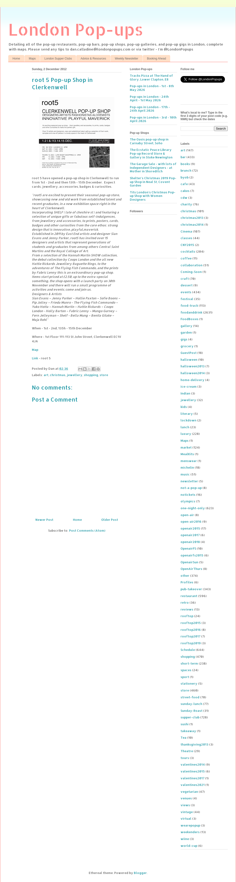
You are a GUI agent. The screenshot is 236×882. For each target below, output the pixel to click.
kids (184, 407)
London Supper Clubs (58, 58)
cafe (184, 184)
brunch (186, 170)
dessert (187, 285)
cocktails (188, 251)
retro (185, 602)
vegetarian (189, 791)
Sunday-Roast (191, 710)
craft (185, 278)
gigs (184, 339)
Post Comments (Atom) (87, 530)
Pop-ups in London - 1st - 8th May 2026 (152, 88)
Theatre (187, 751)
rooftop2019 (191, 643)
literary (187, 414)
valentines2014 (193, 764)
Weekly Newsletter (126, 58)
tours (185, 758)
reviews (187, 609)
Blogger (140, 873)
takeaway (188, 731)
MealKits (187, 454)
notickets (188, 494)
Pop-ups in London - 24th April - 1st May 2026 (149, 98)
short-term (189, 663)
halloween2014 (193, 373)
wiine (185, 839)
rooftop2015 (191, 623)
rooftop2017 (190, 636)
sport (185, 677)
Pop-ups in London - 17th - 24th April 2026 (150, 109)
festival (187, 299)
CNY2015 (187, 245)
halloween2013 (193, 366)
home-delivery (192, 380)
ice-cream (189, 386)
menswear (189, 461)
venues (186, 798)
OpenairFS (188, 548)
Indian (185, 393)
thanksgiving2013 (194, 744)
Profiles (187, 582)
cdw (184, 197)
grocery (187, 346)
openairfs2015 (192, 555)
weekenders (190, 832)
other (185, 575)
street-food (190, 697)
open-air (187, 515)
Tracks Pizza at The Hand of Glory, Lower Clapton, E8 (151, 77)
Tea (183, 737)
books (185, 164)
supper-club (190, 717)
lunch (185, 427)
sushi (185, 724)
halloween (189, 359)
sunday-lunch (191, 704)
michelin (187, 467)
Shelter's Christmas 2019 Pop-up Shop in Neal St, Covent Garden (153, 181)
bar (183, 157)
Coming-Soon (191, 272)
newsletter (189, 481)
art (46, 375)
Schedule (188, 650)
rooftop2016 (191, 630)
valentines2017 (192, 778)
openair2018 (190, 542)
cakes (185, 191)
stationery (189, 683)
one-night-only (193, 508)
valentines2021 (193, 785)
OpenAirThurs (191, 569)
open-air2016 (191, 521)
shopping (91, 375)
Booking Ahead (156, 58)
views (185, 805)
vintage (187, 812)
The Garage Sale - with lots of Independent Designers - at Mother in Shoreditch (153, 167)
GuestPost (189, 353)
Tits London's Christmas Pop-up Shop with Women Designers (152, 195)
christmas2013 (192, 218)
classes (186, 238)
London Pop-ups (75, 29)
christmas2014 (192, 224)
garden (186, 332)
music (185, 474)
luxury (186, 434)
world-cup (189, 846)
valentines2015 (193, 771)
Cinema (186, 231)
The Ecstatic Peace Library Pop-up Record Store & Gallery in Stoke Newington (151, 153)
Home (16, 58)
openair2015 (190, 528)
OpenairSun (189, 562)
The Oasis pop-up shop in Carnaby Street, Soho (149, 141)
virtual (186, 818)
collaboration (191, 265)
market (186, 447)
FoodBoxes (189, 319)
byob (185, 177)
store (104, 375)
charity (186, 204)
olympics (188, 501)
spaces (186, 670)
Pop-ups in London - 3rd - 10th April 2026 (153, 119)
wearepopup (190, 825)
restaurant (189, 596)
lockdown (188, 420)
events (186, 292)
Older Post (109, 520)
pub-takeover (191, 589)
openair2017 (190, 535)
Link (35, 358)
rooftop (187, 616)
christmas (57, 375)
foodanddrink (191, 312)
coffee (186, 258)
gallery (186, 326)
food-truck (189, 305)
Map (35, 350)
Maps (32, 58)
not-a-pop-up (191, 488)
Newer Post (44, 520)
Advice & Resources (93, 58)
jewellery (74, 375)
